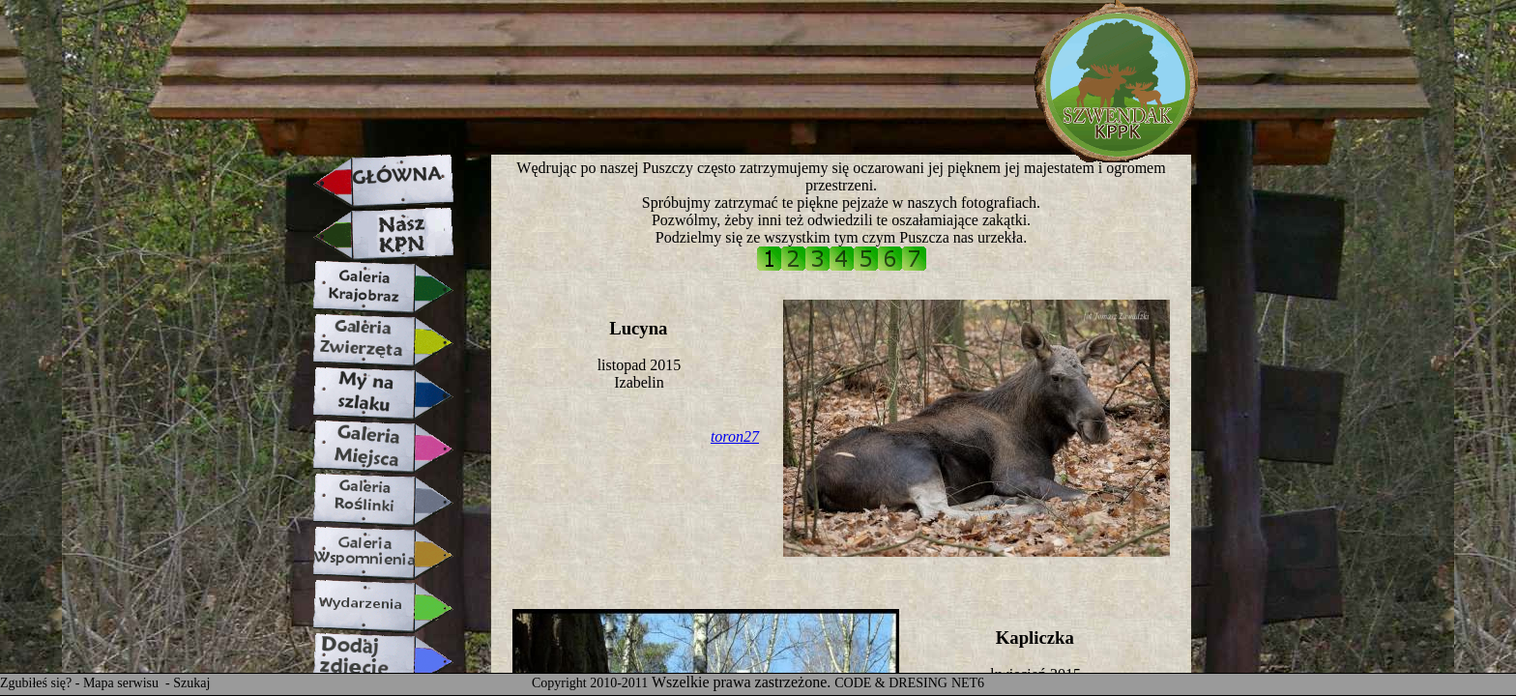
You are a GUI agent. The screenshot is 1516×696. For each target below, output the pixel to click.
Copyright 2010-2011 (590, 683)
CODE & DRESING (891, 683)
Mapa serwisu (122, 683)
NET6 (967, 683)
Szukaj (191, 683)
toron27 (735, 436)
